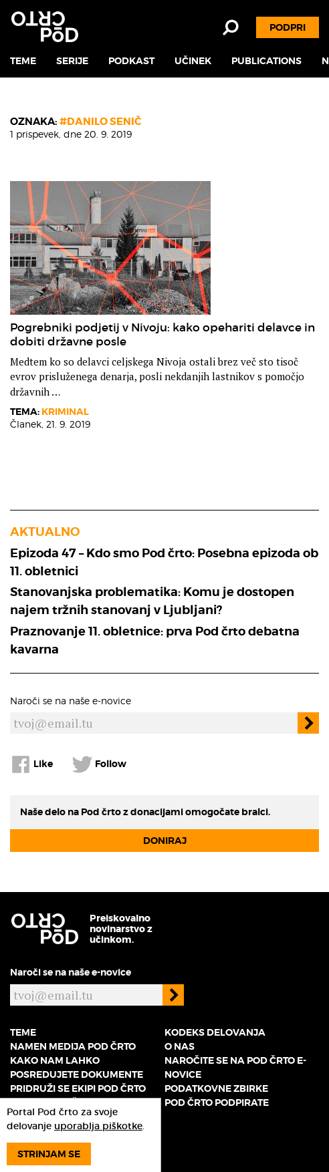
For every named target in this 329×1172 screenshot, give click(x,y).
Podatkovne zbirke (216, 1088)
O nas (179, 1046)
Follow (99, 764)
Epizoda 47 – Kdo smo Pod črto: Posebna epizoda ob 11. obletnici (164, 562)
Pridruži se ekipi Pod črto (78, 1088)
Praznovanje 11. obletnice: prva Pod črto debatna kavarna (155, 640)
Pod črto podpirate (216, 1102)
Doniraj (165, 841)
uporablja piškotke (98, 1126)
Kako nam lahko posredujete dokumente (76, 1067)
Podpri (287, 27)
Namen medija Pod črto (73, 1046)
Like (31, 764)
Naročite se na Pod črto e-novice (235, 1067)
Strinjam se (48, 1154)
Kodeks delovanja (214, 1032)
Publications (266, 61)
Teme (23, 61)
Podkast (131, 61)
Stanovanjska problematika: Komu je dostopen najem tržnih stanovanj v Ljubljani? (152, 600)
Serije (72, 61)
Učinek (193, 61)
